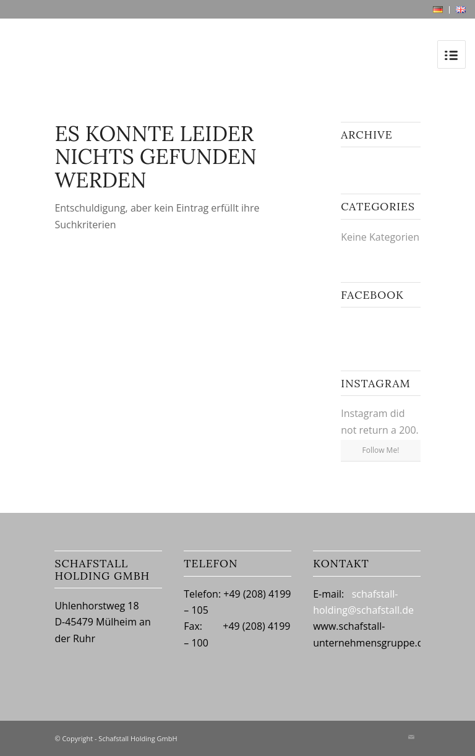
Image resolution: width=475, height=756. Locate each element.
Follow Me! (381, 450)
